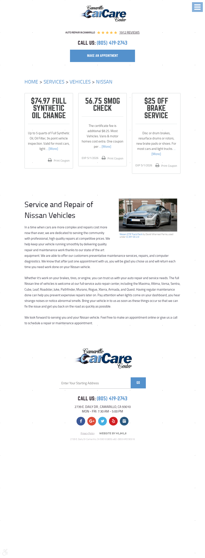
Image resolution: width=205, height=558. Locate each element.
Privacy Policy (87, 433)
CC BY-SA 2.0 (132, 236)
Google (91, 421)
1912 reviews (129, 32)
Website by (113, 433)
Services (54, 81)
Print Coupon (61, 160)
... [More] (51, 148)
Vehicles (80, 81)
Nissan (104, 81)
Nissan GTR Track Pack (131, 234)
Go (138, 383)
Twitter (102, 421)
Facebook (80, 421)
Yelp (113, 421)
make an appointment (102, 55)
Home (31, 81)
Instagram (124, 421)
